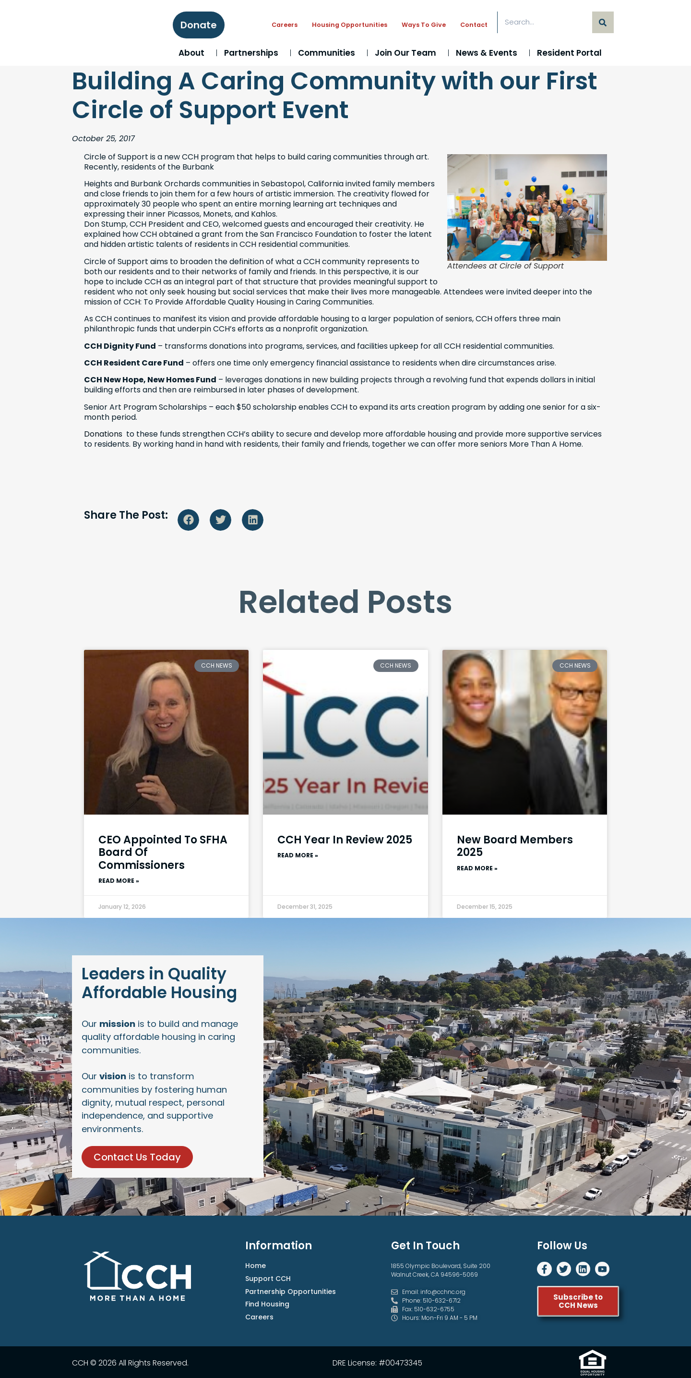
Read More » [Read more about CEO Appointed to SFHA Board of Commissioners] (118, 879)
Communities (329, 53)
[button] (188, 520)
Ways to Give (424, 25)
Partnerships (253, 53)
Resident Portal (572, 53)
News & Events (489, 53)
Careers (285, 25)
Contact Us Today (137, 1163)
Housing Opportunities (349, 25)
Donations (103, 433)
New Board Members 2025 (515, 846)
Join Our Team (408, 53)
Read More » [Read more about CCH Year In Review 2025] (297, 854)
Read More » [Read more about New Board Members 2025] (477, 867)
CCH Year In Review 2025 (344, 839)
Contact (474, 25)
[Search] (603, 22)
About (194, 53)
